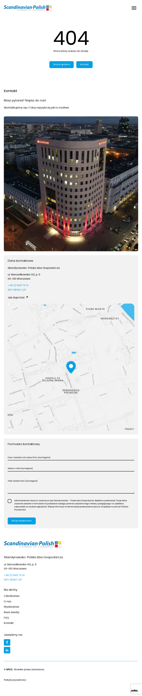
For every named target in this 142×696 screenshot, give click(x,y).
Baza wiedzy (11, 612)
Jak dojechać (16, 297)
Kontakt (84, 64)
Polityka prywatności (71, 680)
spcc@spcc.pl (17, 289)
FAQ (6, 617)
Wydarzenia (11, 607)
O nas (7, 601)
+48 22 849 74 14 (18, 285)
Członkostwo (12, 596)
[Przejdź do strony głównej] (71, 545)
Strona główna (61, 64)
